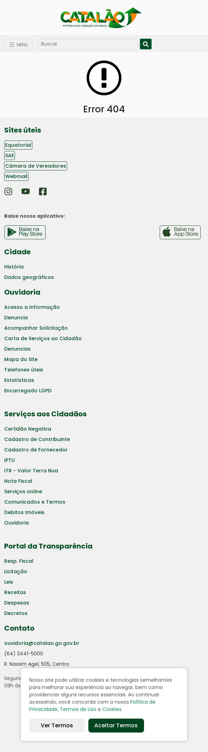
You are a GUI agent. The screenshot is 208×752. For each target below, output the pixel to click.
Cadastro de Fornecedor (36, 449)
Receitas (15, 592)
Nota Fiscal (18, 481)
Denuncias (17, 348)
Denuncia (16, 317)
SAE (9, 155)
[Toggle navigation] (18, 44)
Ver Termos (57, 725)
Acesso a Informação (32, 307)
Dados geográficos (29, 277)
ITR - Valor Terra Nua (31, 470)
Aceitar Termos (116, 725)
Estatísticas (19, 380)
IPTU (9, 460)
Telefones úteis (23, 369)
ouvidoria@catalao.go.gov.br (41, 643)
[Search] (88, 44)
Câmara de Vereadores (35, 165)
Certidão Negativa (27, 428)
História (14, 266)
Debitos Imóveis (24, 512)
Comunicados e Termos (34, 501)
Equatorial (18, 145)
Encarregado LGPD (27, 390)
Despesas (16, 602)
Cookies (111, 709)
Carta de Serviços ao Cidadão (43, 338)
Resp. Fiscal (18, 561)
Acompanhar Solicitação (36, 328)
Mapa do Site (21, 359)
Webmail (16, 176)
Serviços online (23, 491)
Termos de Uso (78, 709)
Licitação (15, 571)
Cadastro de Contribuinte (37, 439)
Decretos (15, 613)
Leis (8, 581)
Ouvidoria (16, 522)
